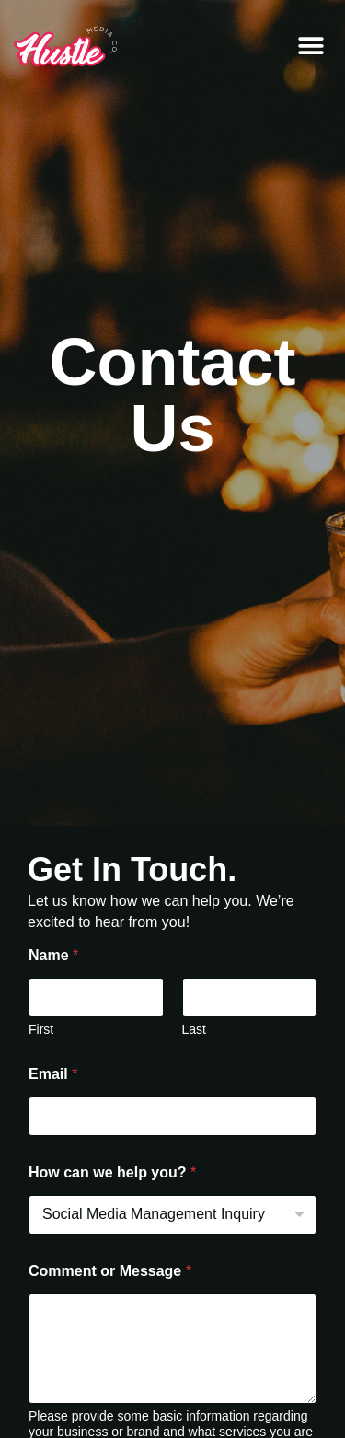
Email (53, 1074)
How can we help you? (112, 1172)
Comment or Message (110, 1271)
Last (194, 1029)
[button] (310, 46)
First (41, 1029)
